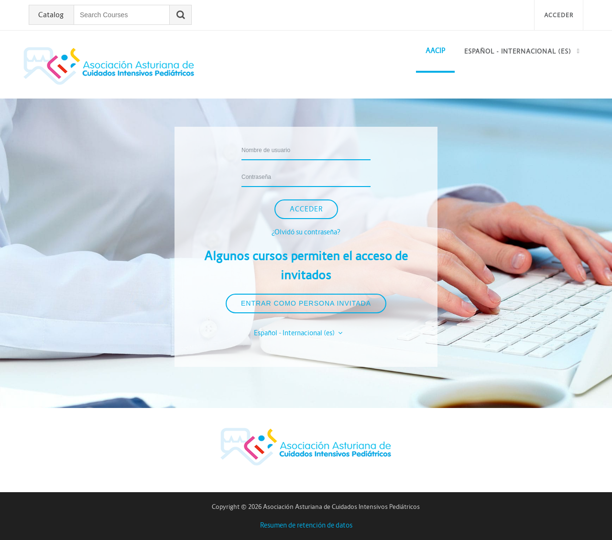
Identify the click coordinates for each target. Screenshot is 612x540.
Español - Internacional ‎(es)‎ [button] (295, 333)
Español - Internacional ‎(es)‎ (517, 51)
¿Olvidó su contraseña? (306, 232)
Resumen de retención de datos (306, 525)
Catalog (51, 15)
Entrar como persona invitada (306, 303)
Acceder (558, 15)
